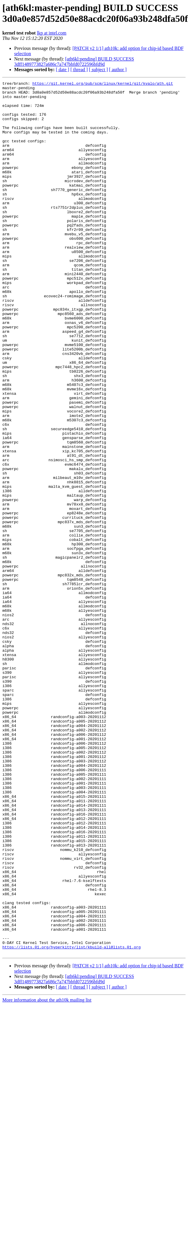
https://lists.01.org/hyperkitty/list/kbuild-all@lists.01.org (71, 1120)
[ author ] (118, 69)
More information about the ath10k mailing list (46, 1174)
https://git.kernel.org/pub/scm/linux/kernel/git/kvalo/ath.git (102, 84)
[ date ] (62, 69)
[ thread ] (79, 69)
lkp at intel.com (52, 32)
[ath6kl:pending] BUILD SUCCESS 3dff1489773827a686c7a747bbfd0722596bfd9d (74, 61)
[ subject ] (98, 69)
